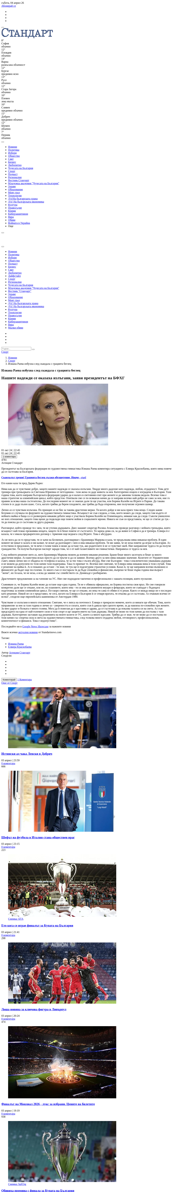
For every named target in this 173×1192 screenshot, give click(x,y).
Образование (15, 189)
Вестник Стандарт (18, 180)
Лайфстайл (14, 275)
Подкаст (13, 174)
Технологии (15, 195)
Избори (12, 152)
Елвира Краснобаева (20, 646)
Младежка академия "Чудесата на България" (33, 183)
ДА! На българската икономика (26, 201)
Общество (14, 155)
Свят (11, 159)
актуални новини (28, 632)
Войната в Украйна (19, 223)
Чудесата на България (20, 168)
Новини (12, 146)
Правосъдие (15, 207)
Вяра (11, 216)
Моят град (14, 192)
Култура (12, 204)
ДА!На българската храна (23, 198)
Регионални (15, 177)
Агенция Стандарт (19, 652)
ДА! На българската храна (23, 303)
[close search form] (2, 246)
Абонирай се (8, 5)
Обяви (11, 220)
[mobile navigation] (2, 27)
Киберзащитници (18, 213)
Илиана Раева (16, 643)
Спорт (11, 171)
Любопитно (15, 165)
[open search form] (2, 141)
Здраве (12, 186)
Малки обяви (15, 327)
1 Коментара (24, 679)
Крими (12, 210)
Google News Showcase (35, 626)
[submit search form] (33, 349)
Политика (13, 149)
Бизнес (12, 162)
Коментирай (9, 679)
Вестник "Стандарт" (19, 291)
